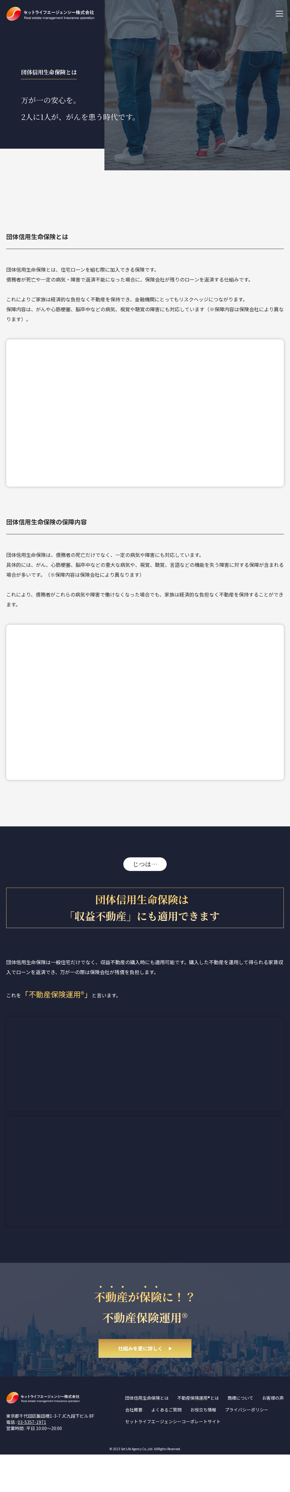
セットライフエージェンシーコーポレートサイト (173, 1459)
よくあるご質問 (166, 1447)
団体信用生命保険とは (147, 1435)
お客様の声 (273, 1435)
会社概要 (134, 1447)
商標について (240, 1435)
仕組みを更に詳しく (140, 1385)
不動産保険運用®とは (198, 1435)
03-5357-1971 (32, 1459)
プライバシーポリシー (246, 1447)
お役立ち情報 (203, 1447)
